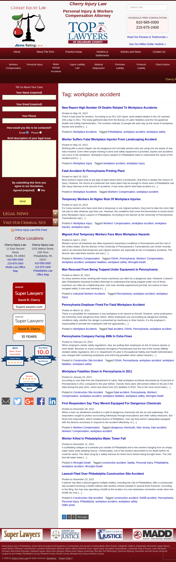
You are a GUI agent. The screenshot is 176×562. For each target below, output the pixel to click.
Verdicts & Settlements (102, 53)
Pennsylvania (127, 258)
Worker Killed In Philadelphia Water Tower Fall (94, 438)
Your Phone (29, 118)
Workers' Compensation (121, 191)
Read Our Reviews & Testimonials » (147, 37)
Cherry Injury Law (88, 3)
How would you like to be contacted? (29, 127)
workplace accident (134, 131)
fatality (131, 462)
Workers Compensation (13, 66)
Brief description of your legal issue (29, 157)
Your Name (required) (29, 95)
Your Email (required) (29, 106)
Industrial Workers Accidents (89, 293)
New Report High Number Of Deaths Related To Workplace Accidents (109, 107)
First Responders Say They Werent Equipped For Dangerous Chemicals (111, 403)
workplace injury (135, 163)
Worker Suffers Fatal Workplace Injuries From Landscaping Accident (109, 139)
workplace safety (156, 131)
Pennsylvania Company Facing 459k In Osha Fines (97, 336)
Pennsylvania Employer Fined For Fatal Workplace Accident (103, 304)
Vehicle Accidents (56, 68)
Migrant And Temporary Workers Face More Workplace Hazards (106, 234)
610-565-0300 (147, 22)
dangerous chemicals (123, 427)
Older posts (68, 504)
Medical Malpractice (99, 66)
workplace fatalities (95, 261)
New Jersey (143, 427)
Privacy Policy (65, 558)
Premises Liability (120, 66)
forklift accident (148, 497)
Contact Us (159, 51)
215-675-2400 (147, 27)
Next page (82, 517)
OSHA (114, 258)
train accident (158, 427)
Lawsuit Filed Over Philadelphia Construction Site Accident (103, 473)
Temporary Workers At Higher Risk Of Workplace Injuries (101, 199)
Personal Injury (35, 64)
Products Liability (141, 66)
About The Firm (45, 51)
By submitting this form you (29, 186)
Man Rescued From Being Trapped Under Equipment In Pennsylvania (110, 269)
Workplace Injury (82, 163)
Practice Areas (74, 51)
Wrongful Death (137, 261)
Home (16, 51)
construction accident (114, 462)
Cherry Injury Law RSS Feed (29, 229)
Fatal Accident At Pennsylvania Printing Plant (93, 170)
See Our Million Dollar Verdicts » (147, 44)
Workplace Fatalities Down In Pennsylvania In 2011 (97, 371)
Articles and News (130, 51)
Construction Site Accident (88, 360)
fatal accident (115, 328)
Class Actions (162, 64)
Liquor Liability (77, 66)
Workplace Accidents (85, 131)
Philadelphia (115, 131)
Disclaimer (36, 186)
